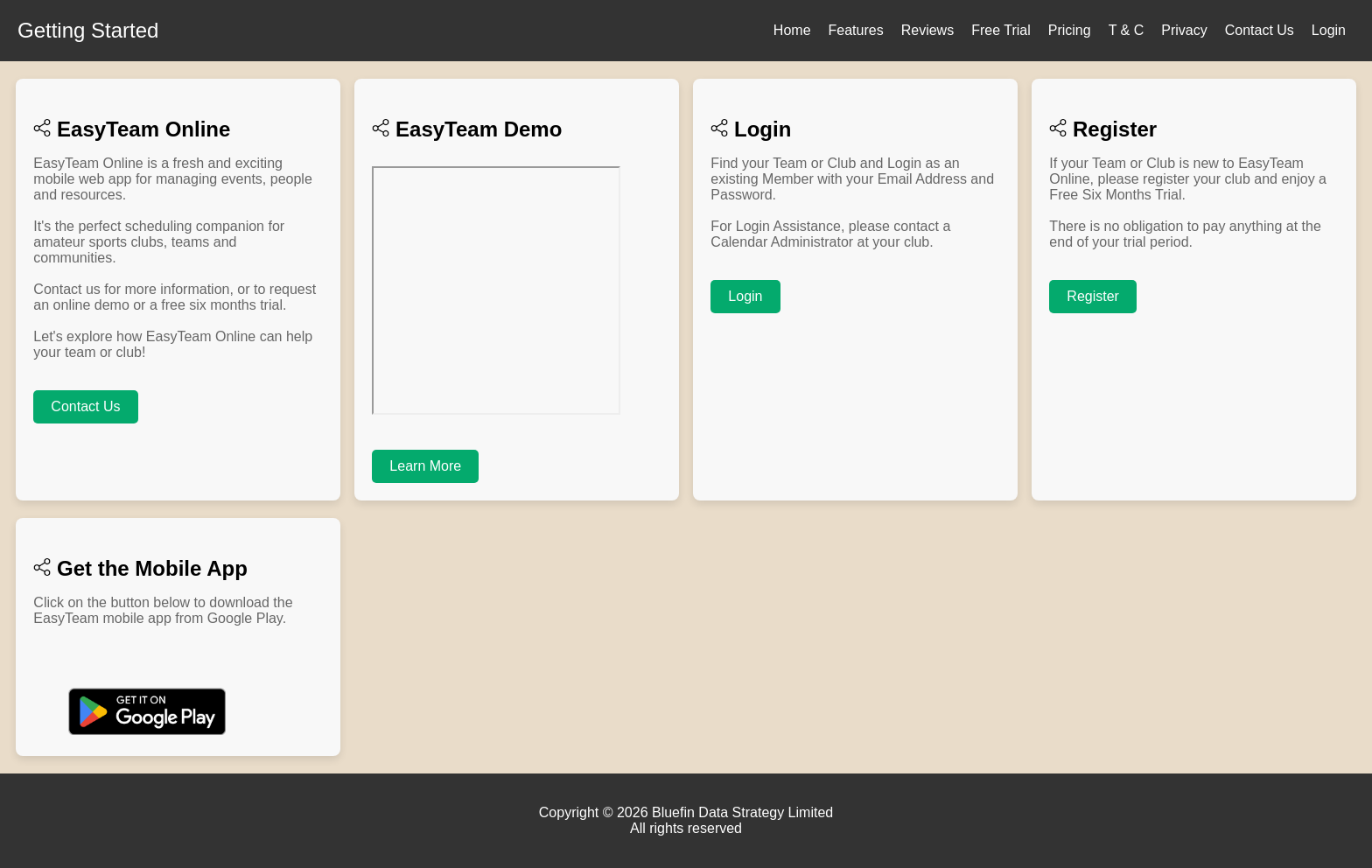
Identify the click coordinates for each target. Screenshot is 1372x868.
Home (792, 30)
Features (856, 30)
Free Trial (1001, 30)
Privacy (1184, 30)
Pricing (1069, 30)
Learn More (425, 465)
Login (1329, 30)
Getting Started (88, 30)
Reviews (927, 30)
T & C (1126, 30)
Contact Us (1259, 30)
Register (1093, 296)
